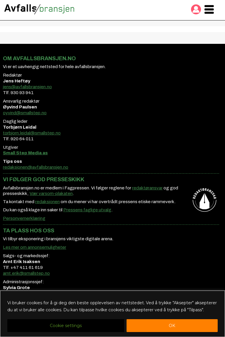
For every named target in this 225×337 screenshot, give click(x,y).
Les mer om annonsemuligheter (34, 247)
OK (172, 325)
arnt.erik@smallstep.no (26, 273)
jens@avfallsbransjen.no (27, 86)
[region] (112, 314)
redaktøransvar (147, 188)
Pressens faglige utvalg (87, 210)
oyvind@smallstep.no (25, 112)
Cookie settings (66, 325)
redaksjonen (47, 201)
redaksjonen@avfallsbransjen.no (35, 167)
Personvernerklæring (24, 218)
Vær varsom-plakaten (51, 193)
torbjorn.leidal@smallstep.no (32, 133)
